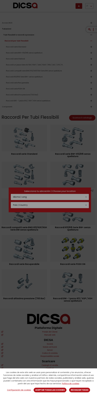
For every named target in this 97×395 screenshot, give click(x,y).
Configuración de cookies (19, 390)
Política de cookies (70, 383)
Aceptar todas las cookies (50, 390)
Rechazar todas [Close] (79, 390)
